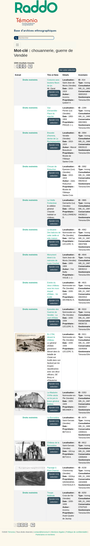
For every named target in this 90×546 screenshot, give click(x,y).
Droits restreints (30, 80)
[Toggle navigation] (17, 44)
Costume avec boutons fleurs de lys (53, 83)
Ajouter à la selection (54, 93)
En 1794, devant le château (51, 337)
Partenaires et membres (45, 535)
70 (30, 66)
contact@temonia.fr (42, 532)
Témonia (11, 532)
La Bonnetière (53, 418)
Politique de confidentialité (76, 532)
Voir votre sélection (67, 70)
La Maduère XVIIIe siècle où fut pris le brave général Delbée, (53, 398)
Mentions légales (58, 532)
